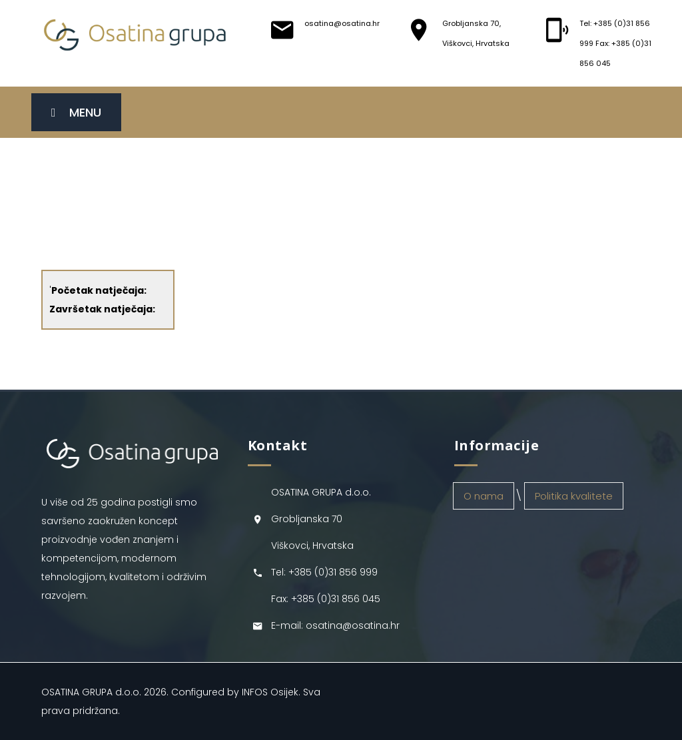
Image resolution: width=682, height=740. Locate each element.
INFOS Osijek (270, 692)
